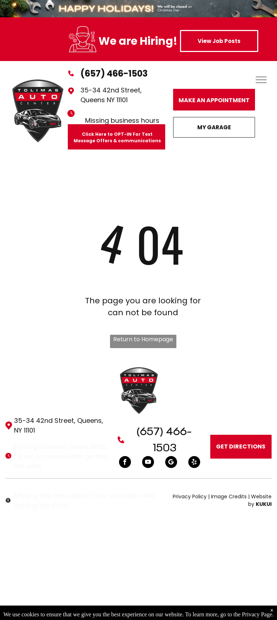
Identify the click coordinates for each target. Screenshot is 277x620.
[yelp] (194, 463)
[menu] (261, 79)
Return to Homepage (143, 339)
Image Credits (229, 496)
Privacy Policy (190, 496)
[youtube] (148, 463)
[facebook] (125, 463)
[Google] (171, 463)
